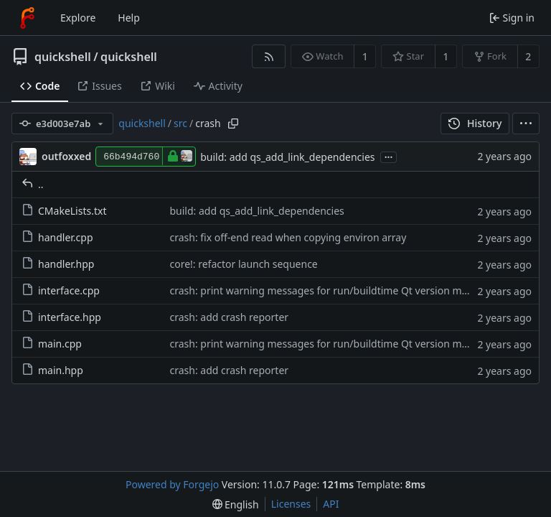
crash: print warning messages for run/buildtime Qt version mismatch (334, 290)
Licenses (291, 504)
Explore (77, 17)
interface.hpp (61, 317)
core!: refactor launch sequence (243, 264)
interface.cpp (61, 290)
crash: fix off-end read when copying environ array (287, 237)
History (475, 123)
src (180, 123)
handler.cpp (57, 237)
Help (129, 17)
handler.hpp (58, 264)
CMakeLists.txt (64, 211)
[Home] (27, 18)
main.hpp (52, 370)
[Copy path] (233, 123)
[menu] (526, 123)
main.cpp (52, 343)
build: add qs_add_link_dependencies (287, 157)
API (331, 504)
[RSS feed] (269, 56)
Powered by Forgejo (172, 484)
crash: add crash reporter (228, 317)
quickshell (62, 57)
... (389, 156)
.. (33, 184)
